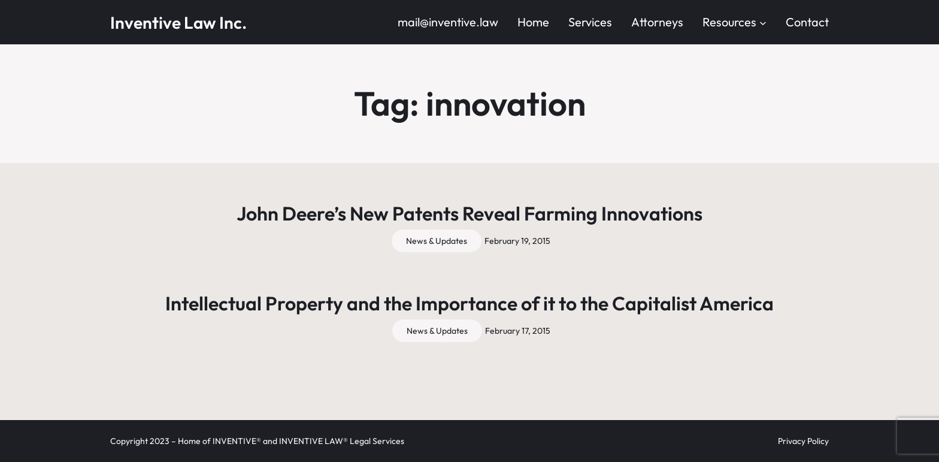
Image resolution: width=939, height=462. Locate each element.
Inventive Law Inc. (178, 22)
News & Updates (436, 240)
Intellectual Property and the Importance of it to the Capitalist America (469, 303)
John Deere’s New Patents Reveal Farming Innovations (469, 213)
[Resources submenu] (763, 22)
